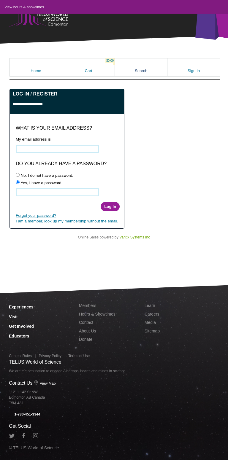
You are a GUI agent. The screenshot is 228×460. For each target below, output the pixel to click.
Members (87, 305)
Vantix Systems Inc (134, 237)
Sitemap (152, 331)
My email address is (33, 139)
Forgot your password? (36, 215)
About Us (87, 331)
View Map (45, 383)
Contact (86, 322)
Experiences (21, 307)
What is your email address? (54, 127)
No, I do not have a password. (44, 175)
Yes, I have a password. (39, 182)
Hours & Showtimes (97, 314)
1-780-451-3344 (24, 414)
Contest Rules (20, 356)
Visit (13, 316)
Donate (85, 339)
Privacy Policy (50, 356)
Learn (150, 305)
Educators (19, 336)
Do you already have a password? (61, 163)
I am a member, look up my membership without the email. (67, 221)
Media (150, 322)
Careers (152, 314)
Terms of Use (79, 356)
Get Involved (21, 326)
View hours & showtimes (24, 7)
